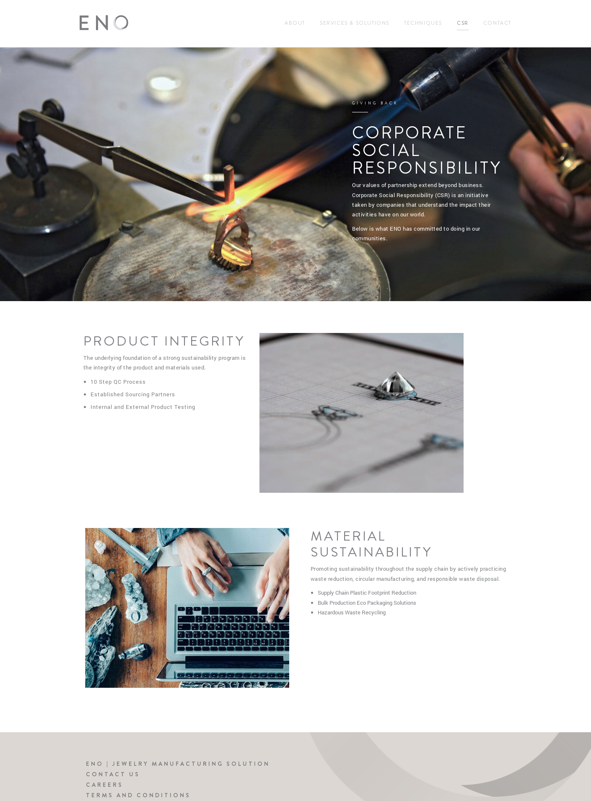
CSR (463, 23)
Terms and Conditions (138, 795)
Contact (497, 23)
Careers (104, 784)
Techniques (423, 23)
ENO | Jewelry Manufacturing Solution (178, 763)
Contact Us (113, 774)
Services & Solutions (354, 23)
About (295, 23)
